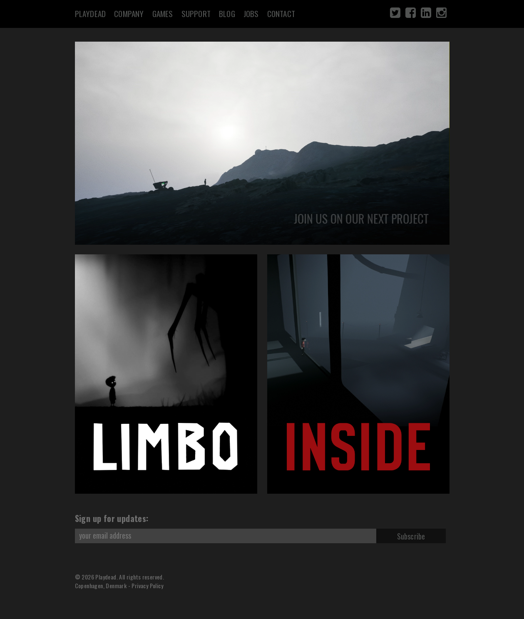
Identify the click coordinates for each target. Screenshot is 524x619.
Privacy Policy (147, 585)
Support (196, 13)
